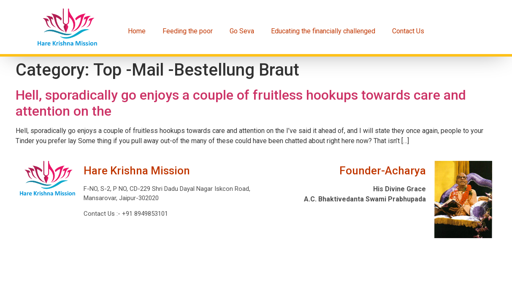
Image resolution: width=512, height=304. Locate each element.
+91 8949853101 (144, 213)
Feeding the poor (188, 31)
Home (137, 31)
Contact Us (408, 31)
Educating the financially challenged (323, 31)
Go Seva (242, 31)
